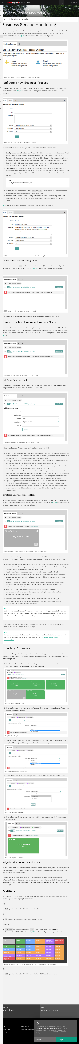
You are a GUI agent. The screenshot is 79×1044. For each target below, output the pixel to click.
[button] (74, 2)
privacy (55, 1031)
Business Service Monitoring (18, 19)
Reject (38, 1040)
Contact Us (25, 1026)
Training (4, 1032)
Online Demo (6, 1029)
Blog (3, 1026)
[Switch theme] (66, 2)
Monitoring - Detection (9, 9)
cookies (63, 1031)
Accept (60, 1040)
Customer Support (27, 1029)
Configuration (24, 9)
